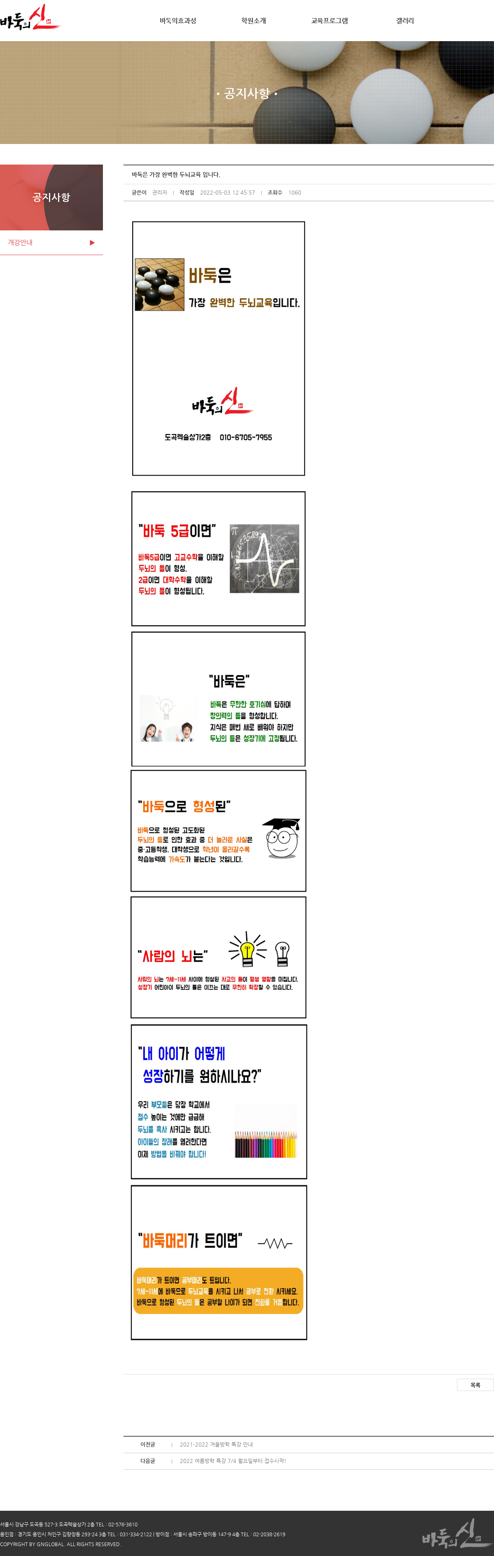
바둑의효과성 (178, 21)
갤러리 (405, 21)
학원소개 (253, 21)
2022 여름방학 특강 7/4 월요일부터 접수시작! (233, 1461)
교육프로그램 (329, 21)
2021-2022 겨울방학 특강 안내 (216, 1444)
